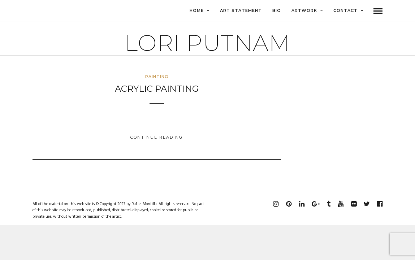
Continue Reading (156, 137)
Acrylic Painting (157, 89)
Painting (156, 76)
